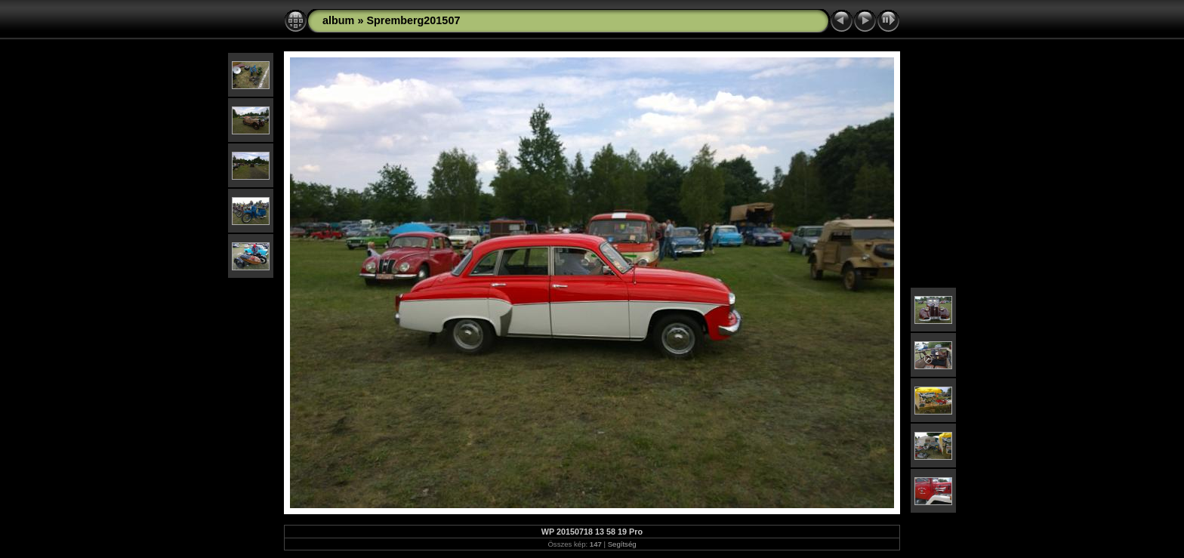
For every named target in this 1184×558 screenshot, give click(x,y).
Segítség (622, 544)
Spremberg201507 (413, 20)
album (338, 20)
